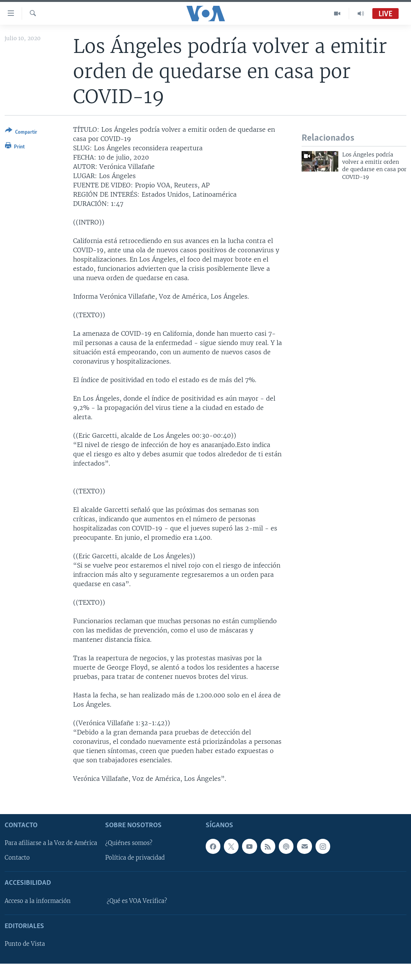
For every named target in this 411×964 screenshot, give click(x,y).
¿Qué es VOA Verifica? (137, 901)
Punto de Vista (25, 944)
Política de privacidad (135, 858)
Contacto (17, 858)
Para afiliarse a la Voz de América (51, 843)
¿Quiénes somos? (128, 843)
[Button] (21, 133)
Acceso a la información (38, 901)
